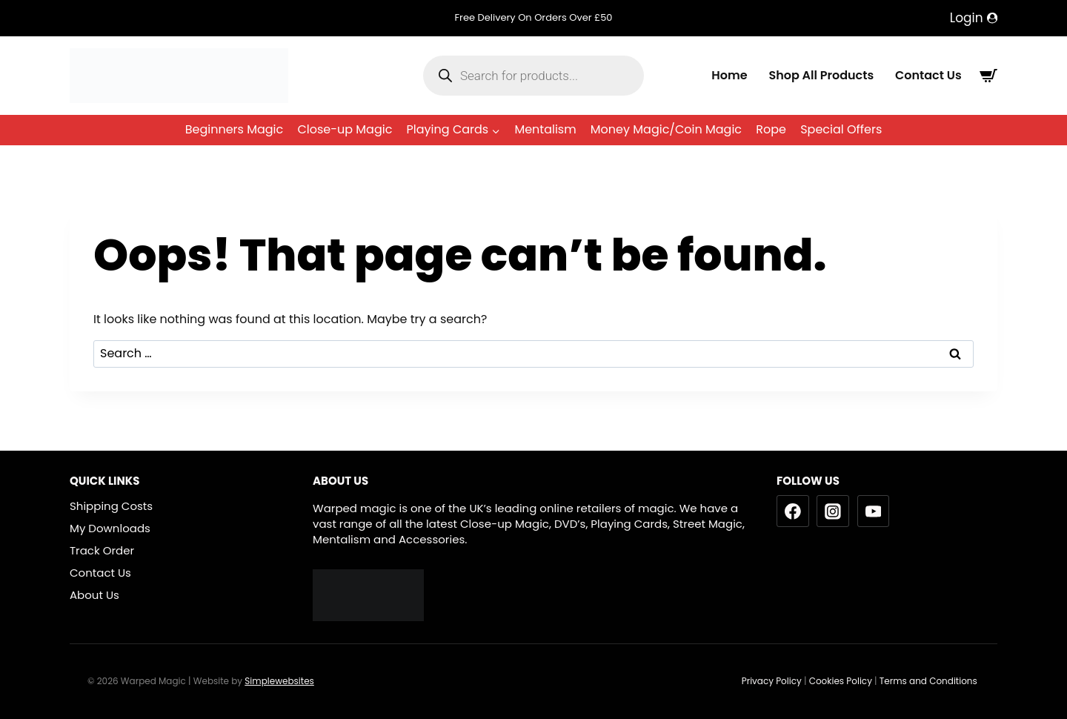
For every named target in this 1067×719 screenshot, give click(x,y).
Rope (771, 129)
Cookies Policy (840, 681)
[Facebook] (793, 511)
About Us (94, 595)
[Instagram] (833, 511)
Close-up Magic (344, 129)
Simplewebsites (279, 681)
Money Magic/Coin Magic (666, 129)
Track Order (102, 550)
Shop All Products (821, 75)
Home (729, 75)
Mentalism (545, 129)
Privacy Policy (772, 681)
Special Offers (841, 129)
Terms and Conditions (930, 681)
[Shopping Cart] (988, 76)
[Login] (973, 18)
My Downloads (110, 528)
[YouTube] (873, 511)
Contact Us (928, 75)
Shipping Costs (111, 506)
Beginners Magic (234, 129)
